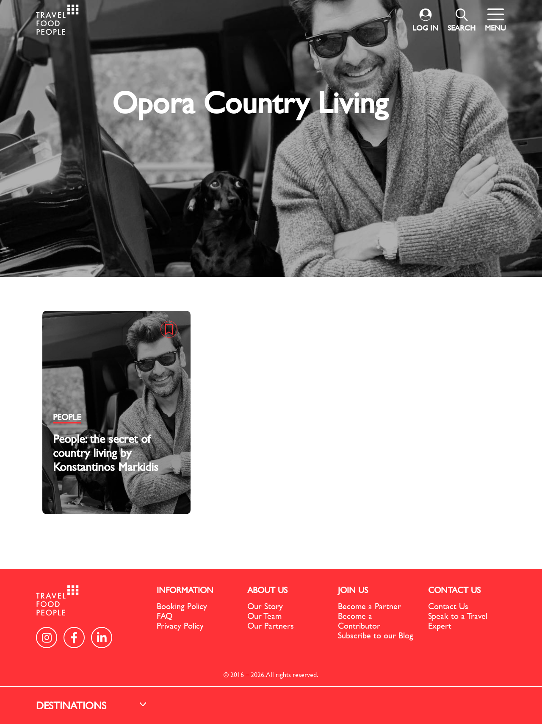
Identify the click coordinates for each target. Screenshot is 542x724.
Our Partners (270, 625)
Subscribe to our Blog (375, 635)
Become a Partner (369, 606)
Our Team (264, 616)
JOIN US (353, 590)
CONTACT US (454, 590)
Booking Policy (182, 606)
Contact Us (448, 606)
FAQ (164, 616)
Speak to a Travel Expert (457, 621)
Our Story (265, 606)
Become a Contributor (359, 621)
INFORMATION (185, 590)
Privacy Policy (180, 625)
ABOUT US (267, 590)
